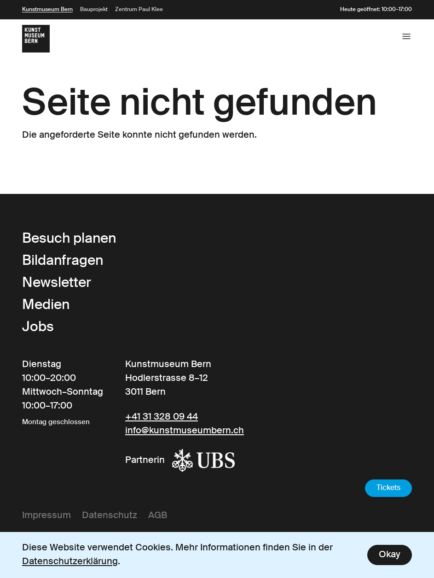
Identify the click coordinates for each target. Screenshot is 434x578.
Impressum (46, 515)
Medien (45, 305)
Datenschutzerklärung (70, 561)
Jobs (38, 327)
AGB (157, 515)
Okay (389, 555)
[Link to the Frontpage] (36, 39)
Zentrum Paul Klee (139, 9)
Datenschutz (109, 515)
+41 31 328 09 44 (161, 417)
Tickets (388, 488)
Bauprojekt (94, 9)
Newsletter (56, 283)
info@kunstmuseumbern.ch (184, 431)
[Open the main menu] (406, 36)
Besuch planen (69, 239)
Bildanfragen (62, 261)
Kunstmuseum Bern (47, 9)
